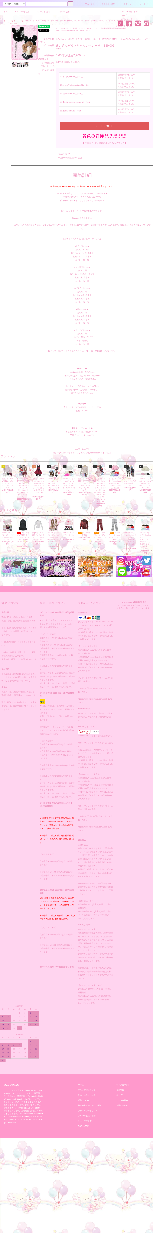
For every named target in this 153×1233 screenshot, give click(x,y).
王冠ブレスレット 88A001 (82, 435)
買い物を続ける (20, 122)
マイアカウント (123, 1085)
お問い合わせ (125, 19)
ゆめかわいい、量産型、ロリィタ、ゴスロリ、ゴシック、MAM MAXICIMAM (88, 28)
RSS (80, 1126)
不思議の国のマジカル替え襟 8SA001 (82, 432)
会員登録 (120, 1090)
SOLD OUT (104, 126)
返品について (64, 154)
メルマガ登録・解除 (127, 12)
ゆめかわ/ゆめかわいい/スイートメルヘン (76, 30)
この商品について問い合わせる (27, 118)
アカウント (88, 4)
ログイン (126, 4)
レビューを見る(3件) (22, 103)
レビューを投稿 (20, 107)
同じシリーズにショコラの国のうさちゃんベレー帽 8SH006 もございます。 (82, 351)
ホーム (6, 12)
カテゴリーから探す (21, 12)
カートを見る (122, 1100)
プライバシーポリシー (87, 1111)
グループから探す (42, 12)
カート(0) (142, 4)
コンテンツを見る (62, 12)
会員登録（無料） (107, 4)
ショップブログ (85, 1121)
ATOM (86, 1126)
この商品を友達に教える (24, 114)
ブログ (122, 15)
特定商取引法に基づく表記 (70, 158)
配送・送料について (86, 1095)
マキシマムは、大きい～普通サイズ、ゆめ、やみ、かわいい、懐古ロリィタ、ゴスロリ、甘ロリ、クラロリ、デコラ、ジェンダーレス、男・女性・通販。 (76, 21)
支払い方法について (86, 1090)
